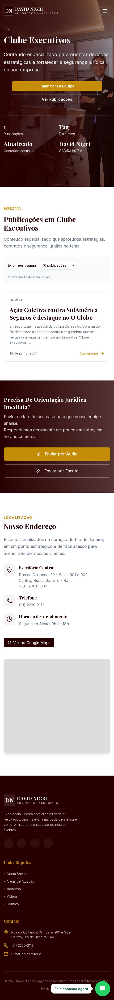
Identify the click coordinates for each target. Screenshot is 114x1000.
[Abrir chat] (102, 988)
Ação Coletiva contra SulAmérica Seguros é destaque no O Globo (54, 313)
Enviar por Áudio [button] (57, 453)
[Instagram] (21, 843)
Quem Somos (15, 874)
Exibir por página (22, 265)
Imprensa (12, 889)
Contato (11, 904)
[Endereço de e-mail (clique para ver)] (26, 954)
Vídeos (11, 896)
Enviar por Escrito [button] (57, 470)
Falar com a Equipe (57, 86)
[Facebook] (8, 843)
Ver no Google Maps (29, 642)
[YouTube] (35, 843)
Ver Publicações (57, 99)
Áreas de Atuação (19, 881)
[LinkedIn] (48, 843)
